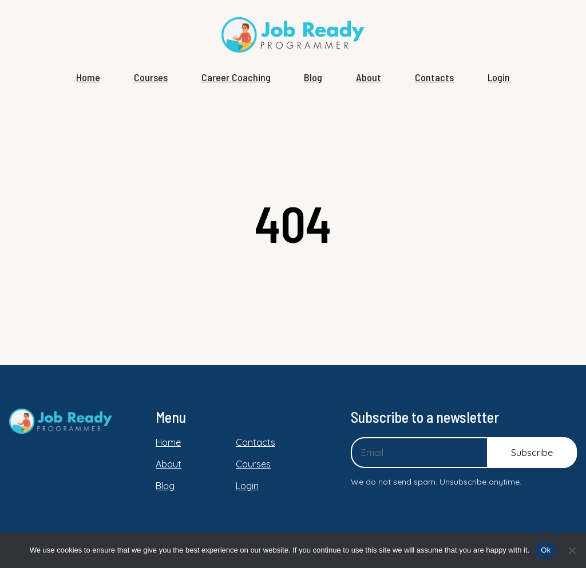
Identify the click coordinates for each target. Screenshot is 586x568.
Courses (151, 77)
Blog (313, 77)
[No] (571, 550)
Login (499, 77)
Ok (546, 550)
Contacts (434, 77)
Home (88, 77)
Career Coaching (236, 77)
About (368, 77)
